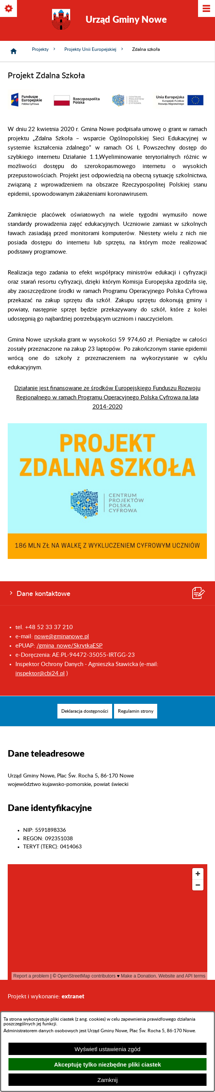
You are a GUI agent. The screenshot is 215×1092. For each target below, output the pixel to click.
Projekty (44, 49)
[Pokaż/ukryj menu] (206, 9)
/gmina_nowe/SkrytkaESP (69, 646)
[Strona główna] (13, 51)
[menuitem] (84, 711)
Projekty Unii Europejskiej (94, 49)
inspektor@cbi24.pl (40, 673)
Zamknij (107, 1080)
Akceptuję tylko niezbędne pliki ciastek (107, 1064)
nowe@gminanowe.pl (61, 636)
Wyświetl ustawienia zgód (108, 1049)
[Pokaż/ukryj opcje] (9, 9)
